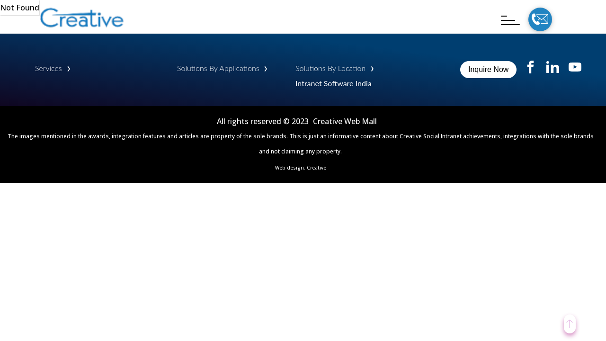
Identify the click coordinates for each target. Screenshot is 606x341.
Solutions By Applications (218, 67)
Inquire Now (488, 69)
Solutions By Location (330, 67)
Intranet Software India (333, 83)
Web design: (291, 167)
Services (48, 67)
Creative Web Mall (345, 121)
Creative (316, 167)
